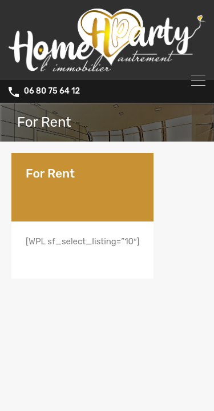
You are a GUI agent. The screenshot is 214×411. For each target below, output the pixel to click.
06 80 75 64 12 (52, 91)
